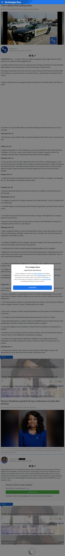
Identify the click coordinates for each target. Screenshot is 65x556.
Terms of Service (38, 273)
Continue (32, 288)
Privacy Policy (42, 275)
